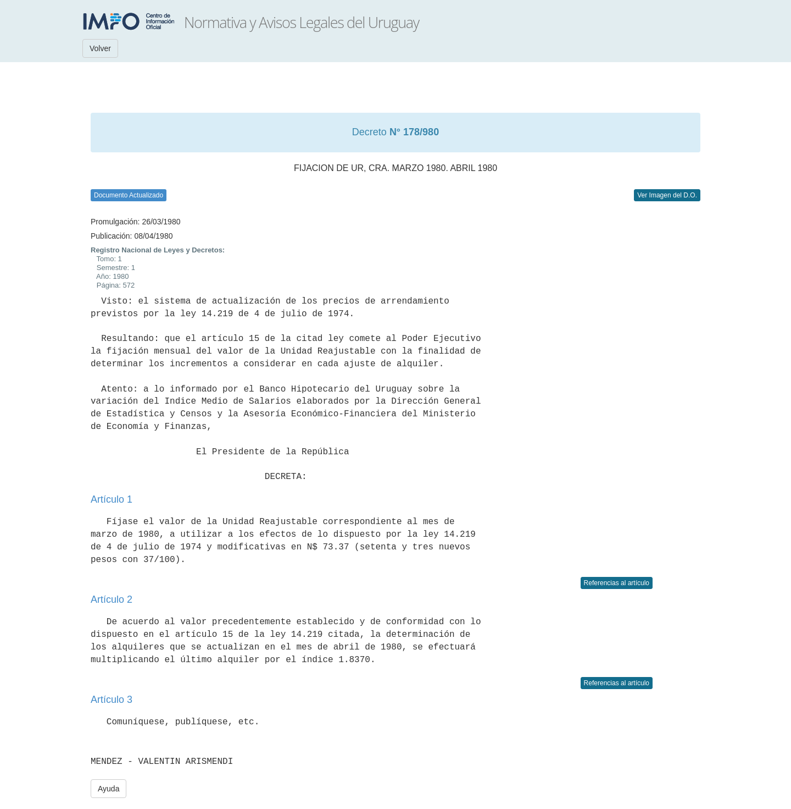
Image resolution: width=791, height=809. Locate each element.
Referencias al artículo (616, 583)
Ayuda (108, 788)
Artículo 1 (111, 499)
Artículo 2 (111, 599)
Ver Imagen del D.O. (667, 195)
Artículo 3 (111, 699)
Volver (100, 48)
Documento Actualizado (128, 195)
